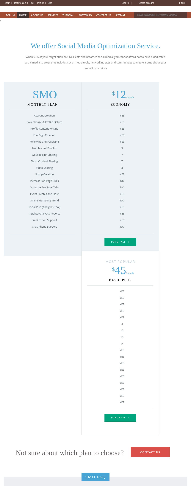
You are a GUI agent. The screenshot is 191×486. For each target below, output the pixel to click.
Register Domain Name (17, 449)
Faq (32, 3)
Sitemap (120, 15)
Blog (50, 3)
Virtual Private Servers (63, 467)
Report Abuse (137, 458)
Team (8, 3)
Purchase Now (95, 420)
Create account (146, 3)
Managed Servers (61, 477)
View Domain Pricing (15, 453)
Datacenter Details (109, 449)
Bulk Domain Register (16, 458)
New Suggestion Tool (15, 472)
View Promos (11, 481)
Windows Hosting (61, 453)
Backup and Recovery (111, 467)
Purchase (72, 241)
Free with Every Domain (17, 477)
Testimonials (20, 3)
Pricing (41, 3)
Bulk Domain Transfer (16, 463)
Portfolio (85, 15)
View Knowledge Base (142, 449)
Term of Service (139, 463)
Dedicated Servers (61, 472)
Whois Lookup (12, 467)
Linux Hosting (59, 449)
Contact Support (139, 453)
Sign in (125, 3)
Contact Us (103, 15)
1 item (182, 2)
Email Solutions (59, 481)
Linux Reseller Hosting (63, 458)
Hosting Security (108, 453)
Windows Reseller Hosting (65, 463)
